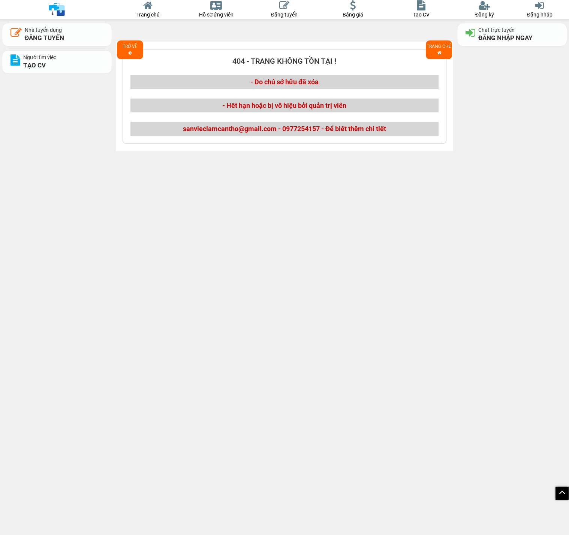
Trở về (130, 49)
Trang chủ (439, 49)
